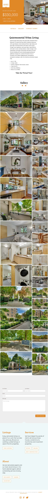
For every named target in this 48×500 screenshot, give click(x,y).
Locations (7, 480)
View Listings (8, 448)
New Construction (32, 451)
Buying (28, 448)
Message (4, 398)
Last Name (27, 388)
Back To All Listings (9, 21)
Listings (6, 432)
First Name (4, 388)
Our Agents (7, 477)
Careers (16, 477)
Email (3, 393)
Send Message (40, 415)
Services (29, 432)
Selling (35, 448)
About (5, 461)
